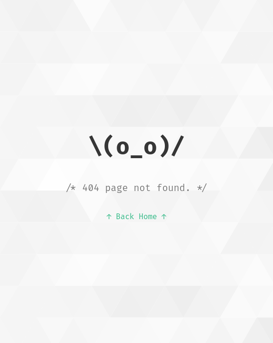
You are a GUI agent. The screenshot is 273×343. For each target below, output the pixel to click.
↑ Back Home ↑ (136, 217)
